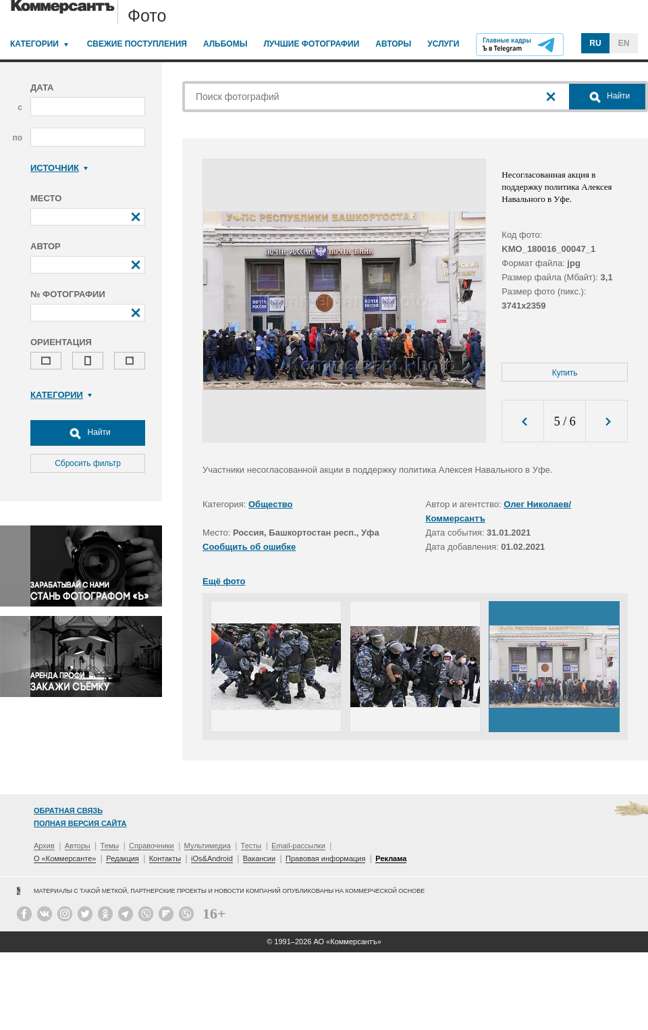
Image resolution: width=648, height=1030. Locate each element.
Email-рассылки (298, 846)
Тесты (251, 846)
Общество (270, 504)
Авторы (393, 44)
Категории (34, 44)
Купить (565, 373)
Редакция (122, 858)
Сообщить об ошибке (249, 547)
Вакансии (259, 858)
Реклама (390, 858)
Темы (110, 846)
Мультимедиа (207, 846)
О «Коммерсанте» (65, 858)
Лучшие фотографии (311, 44)
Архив (44, 846)
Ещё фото (223, 581)
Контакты (165, 858)
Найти (88, 433)
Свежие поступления (137, 44)
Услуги (443, 44)
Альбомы (225, 44)
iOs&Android (212, 858)
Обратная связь (68, 810)
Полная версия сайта (80, 823)
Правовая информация (325, 858)
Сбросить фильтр (88, 463)
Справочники (151, 846)
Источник (59, 168)
